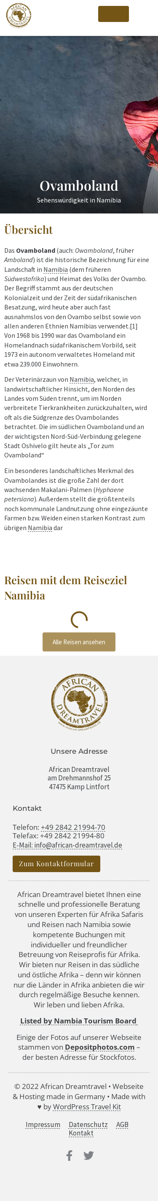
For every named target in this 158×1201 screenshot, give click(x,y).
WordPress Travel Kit (87, 1106)
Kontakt (81, 1133)
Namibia (55, 269)
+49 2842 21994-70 (73, 827)
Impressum (43, 1124)
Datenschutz (88, 1124)
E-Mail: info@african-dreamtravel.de (67, 845)
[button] (143, 14)
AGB (122, 1124)
